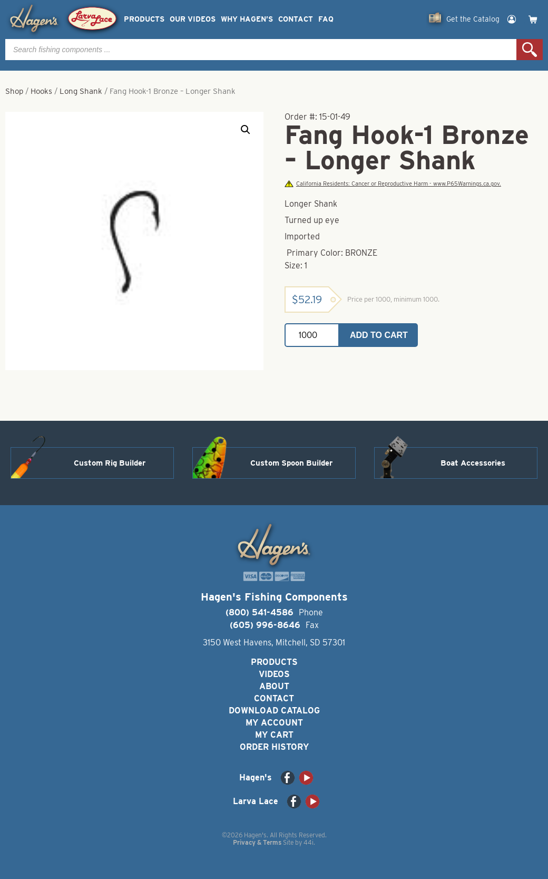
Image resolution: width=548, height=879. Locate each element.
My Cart (274, 735)
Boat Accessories (473, 463)
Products (144, 19)
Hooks (41, 91)
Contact (295, 19)
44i (309, 842)
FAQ (326, 19)
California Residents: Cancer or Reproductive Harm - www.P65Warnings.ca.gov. (393, 183)
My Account (274, 723)
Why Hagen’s (247, 19)
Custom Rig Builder (109, 463)
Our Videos (193, 19)
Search (529, 49)
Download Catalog (274, 711)
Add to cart (379, 335)
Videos (274, 674)
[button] (245, 129)
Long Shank (81, 91)
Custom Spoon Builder (291, 463)
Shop (14, 91)
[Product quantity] (312, 335)
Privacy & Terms (257, 842)
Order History (274, 747)
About (274, 686)
